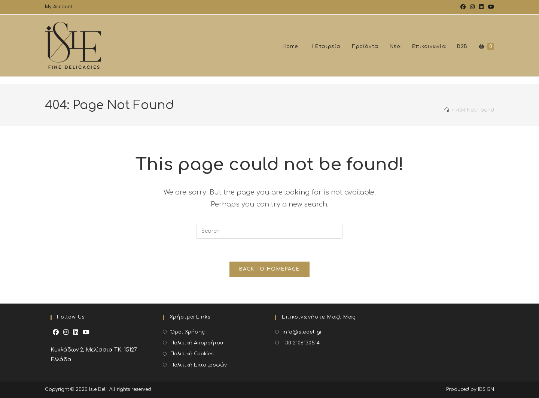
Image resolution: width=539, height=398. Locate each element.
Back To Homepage (269, 269)
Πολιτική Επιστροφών (198, 365)
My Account (58, 6)
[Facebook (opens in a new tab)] (463, 7)
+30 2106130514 (301, 343)
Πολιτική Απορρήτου (196, 343)
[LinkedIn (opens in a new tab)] (481, 7)
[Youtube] (86, 332)
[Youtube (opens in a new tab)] (490, 7)
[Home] (446, 114)
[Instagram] (65, 332)
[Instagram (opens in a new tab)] (472, 7)
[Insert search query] (269, 231)
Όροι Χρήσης (187, 332)
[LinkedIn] (75, 332)
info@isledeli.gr (302, 332)
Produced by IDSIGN (470, 389)
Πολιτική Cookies (192, 353)
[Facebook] (56, 332)
